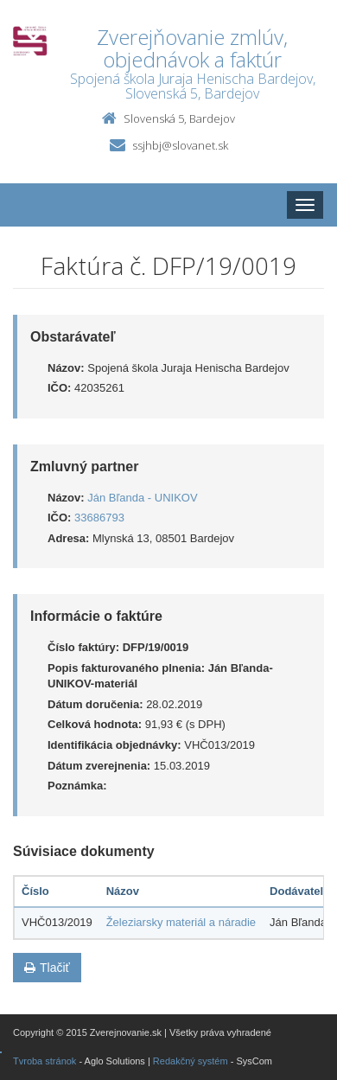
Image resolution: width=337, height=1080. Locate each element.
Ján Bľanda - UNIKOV (142, 497)
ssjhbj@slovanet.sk (180, 145)
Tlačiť (47, 968)
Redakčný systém (190, 1061)
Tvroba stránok (44, 1061)
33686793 (99, 517)
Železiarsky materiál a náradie (181, 922)
